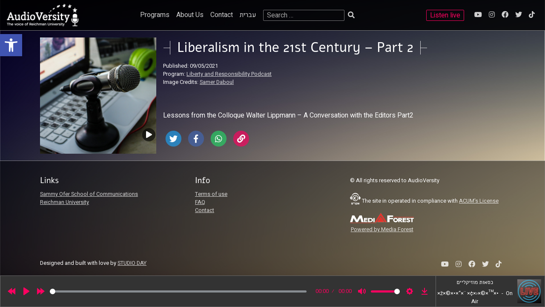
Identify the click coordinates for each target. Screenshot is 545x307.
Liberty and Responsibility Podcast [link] (229, 74)
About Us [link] (190, 15)
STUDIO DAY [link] (132, 263)
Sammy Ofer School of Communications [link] (89, 194)
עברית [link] (248, 15)
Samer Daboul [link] (217, 82)
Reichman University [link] (64, 202)
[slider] (178, 291)
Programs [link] (154, 15)
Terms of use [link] (211, 194)
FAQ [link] (200, 202)
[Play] (26, 291)
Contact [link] (221, 15)
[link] (11, 45)
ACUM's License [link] (479, 201)
